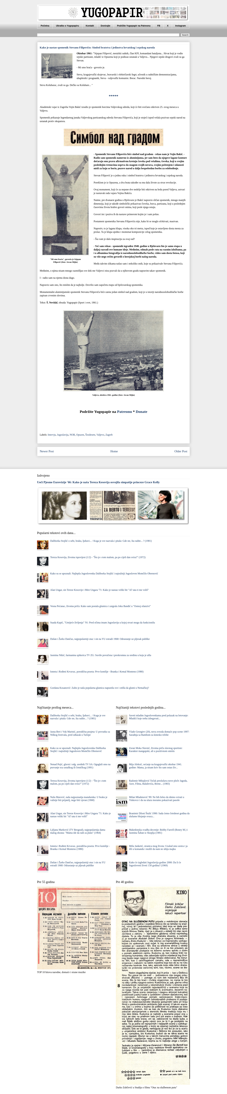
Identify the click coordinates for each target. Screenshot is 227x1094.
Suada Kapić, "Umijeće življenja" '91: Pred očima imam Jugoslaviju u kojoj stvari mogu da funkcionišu (102, 622)
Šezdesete (90, 434)
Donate (141, 412)
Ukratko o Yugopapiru (67, 25)
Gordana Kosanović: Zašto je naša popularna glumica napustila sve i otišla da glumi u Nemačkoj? (99, 687)
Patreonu (124, 412)
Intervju (52, 434)
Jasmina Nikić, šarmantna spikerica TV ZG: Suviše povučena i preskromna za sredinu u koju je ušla (100, 655)
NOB (72, 434)
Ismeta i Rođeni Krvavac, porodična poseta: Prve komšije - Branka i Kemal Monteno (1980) (96, 671)
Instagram (180, 25)
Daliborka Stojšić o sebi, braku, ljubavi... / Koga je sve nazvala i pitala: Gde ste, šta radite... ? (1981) (101, 541)
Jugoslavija (62, 434)
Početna (45, 25)
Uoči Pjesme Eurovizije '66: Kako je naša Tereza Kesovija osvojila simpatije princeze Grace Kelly (98, 482)
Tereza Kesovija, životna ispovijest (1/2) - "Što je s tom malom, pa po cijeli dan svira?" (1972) (98, 557)
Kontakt (90, 25)
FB (158, 25)
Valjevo (100, 434)
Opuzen (80, 434)
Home (114, 451)
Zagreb (109, 434)
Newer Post (47, 451)
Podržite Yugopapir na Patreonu (134, 25)
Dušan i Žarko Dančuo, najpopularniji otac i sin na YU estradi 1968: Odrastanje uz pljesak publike (100, 639)
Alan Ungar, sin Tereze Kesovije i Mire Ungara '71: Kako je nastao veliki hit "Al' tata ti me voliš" (99, 590)
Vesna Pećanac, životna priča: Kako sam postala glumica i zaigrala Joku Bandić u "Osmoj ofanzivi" (100, 606)
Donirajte (105, 25)
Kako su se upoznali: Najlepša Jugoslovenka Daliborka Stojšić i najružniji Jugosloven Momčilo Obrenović (104, 573)
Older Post (180, 451)
